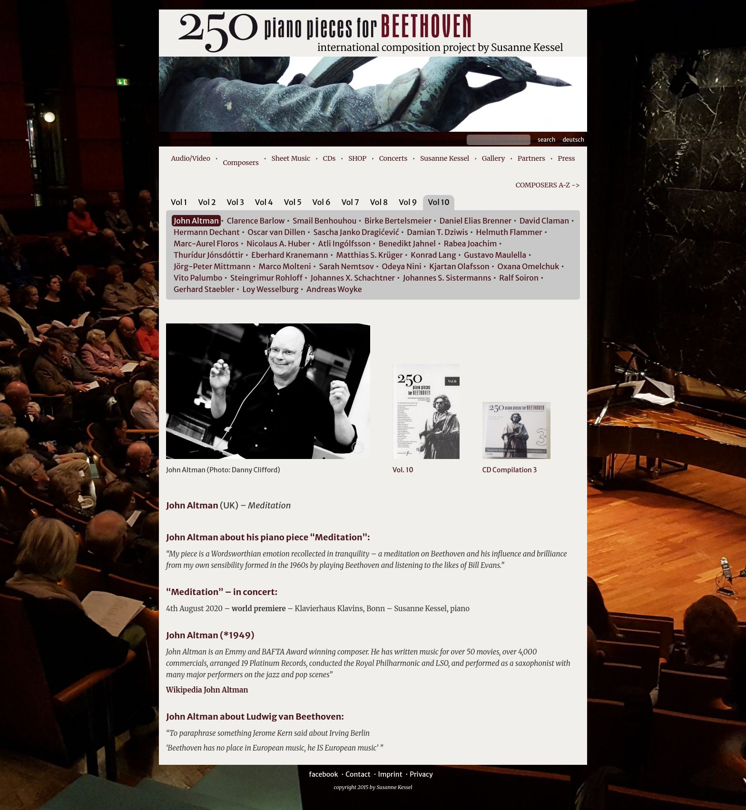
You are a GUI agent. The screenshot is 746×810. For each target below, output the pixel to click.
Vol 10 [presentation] (438, 202)
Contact (358, 774)
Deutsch (573, 139)
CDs (329, 158)
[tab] (179, 204)
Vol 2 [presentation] (207, 202)
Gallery (493, 158)
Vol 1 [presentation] (179, 202)
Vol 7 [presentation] (350, 202)
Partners (531, 158)
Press (566, 158)
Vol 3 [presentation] (235, 202)
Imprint (390, 774)
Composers (241, 162)
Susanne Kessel (444, 158)
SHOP (357, 158)
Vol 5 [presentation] (293, 202)
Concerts (393, 158)
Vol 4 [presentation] (264, 202)
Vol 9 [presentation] (408, 202)
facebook (323, 774)
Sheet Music (291, 158)
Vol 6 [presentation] (322, 202)
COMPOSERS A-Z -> (548, 185)
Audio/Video (190, 158)
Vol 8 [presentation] (379, 202)
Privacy (421, 774)
